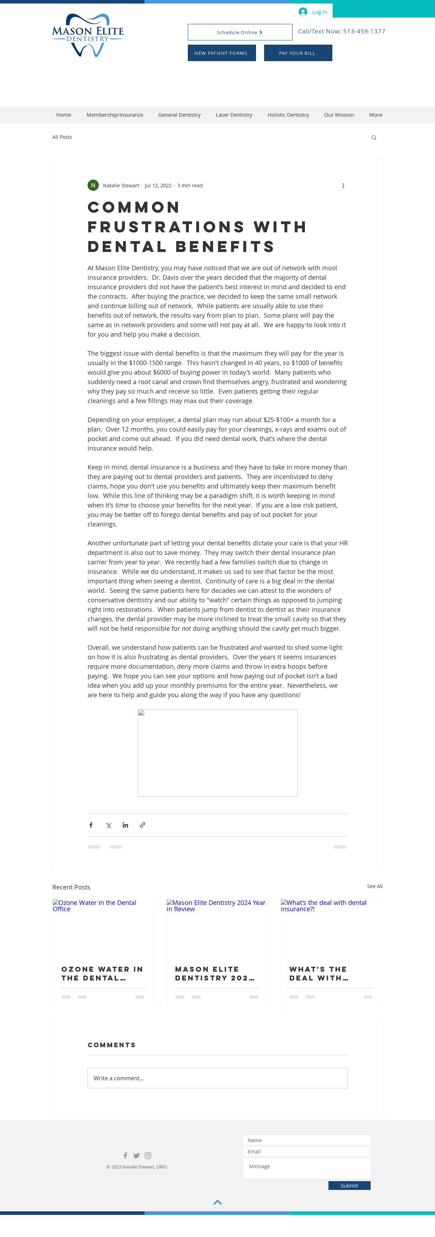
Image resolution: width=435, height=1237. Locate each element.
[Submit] (349, 1185)
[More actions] (343, 185)
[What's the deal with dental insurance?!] (332, 927)
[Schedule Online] (240, 32)
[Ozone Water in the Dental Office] (103, 927)
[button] (374, 137)
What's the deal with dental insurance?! (321, 973)
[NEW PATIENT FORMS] (222, 53)
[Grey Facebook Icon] (125, 1155)
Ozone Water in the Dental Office (102, 973)
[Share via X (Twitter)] (108, 825)
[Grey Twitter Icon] (136, 1155)
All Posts (62, 137)
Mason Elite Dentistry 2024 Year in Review (215, 973)
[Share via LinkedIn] (125, 825)
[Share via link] (142, 825)
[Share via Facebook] (91, 825)
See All (375, 886)
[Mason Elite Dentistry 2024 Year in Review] (217, 927)
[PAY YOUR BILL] (298, 53)
